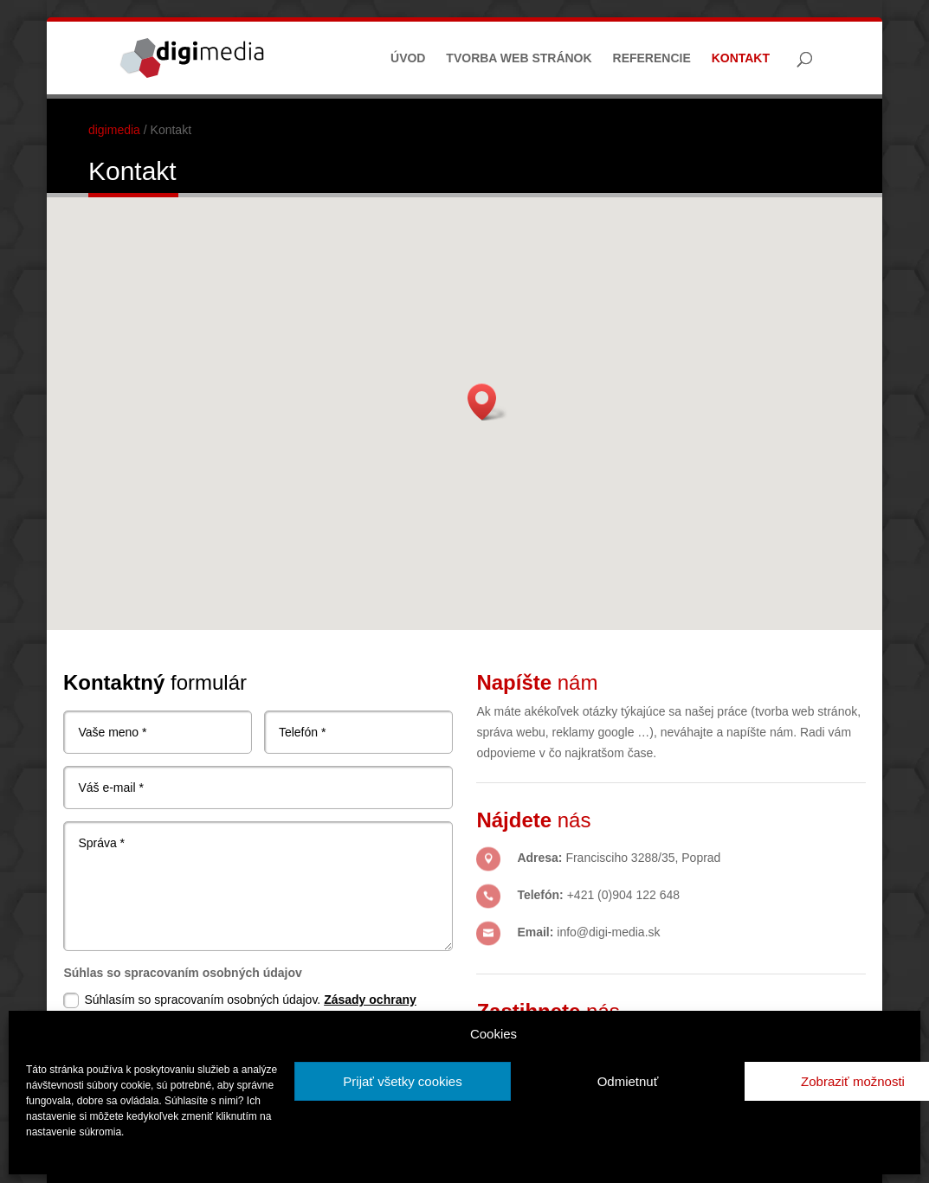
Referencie (652, 58)
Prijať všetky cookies (402, 1081)
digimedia (114, 130)
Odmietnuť (628, 1081)
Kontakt (741, 58)
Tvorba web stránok (518, 58)
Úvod (407, 58)
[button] (487, 402)
